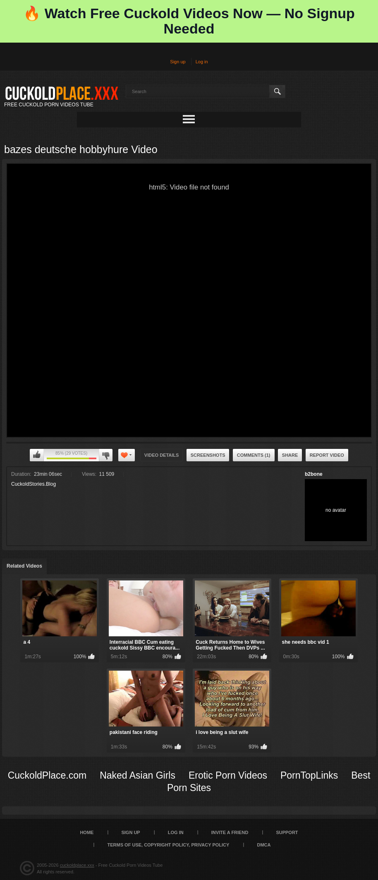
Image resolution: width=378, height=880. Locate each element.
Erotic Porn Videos (228, 775)
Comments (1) (253, 455)
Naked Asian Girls (137, 775)
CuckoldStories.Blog (33, 484)
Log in (202, 61)
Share (290, 455)
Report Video (327, 455)
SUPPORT (287, 832)
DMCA (263, 844)
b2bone (314, 474)
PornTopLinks (309, 775)
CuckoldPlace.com (47, 775)
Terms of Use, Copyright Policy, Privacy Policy (169, 844)
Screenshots (208, 455)
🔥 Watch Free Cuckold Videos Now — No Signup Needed (188, 20)
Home (86, 832)
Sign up (177, 61)
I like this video (37, 455)
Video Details (161, 455)
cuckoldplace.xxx (77, 865)
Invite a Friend (230, 832)
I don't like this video (105, 455)
